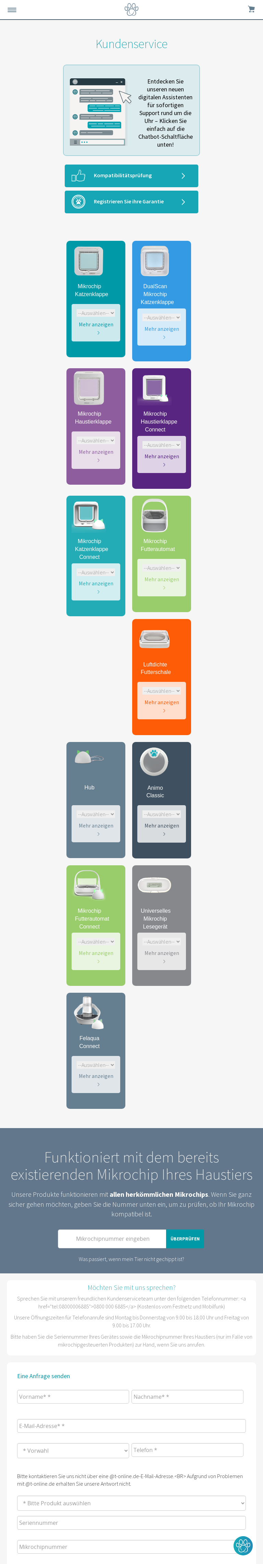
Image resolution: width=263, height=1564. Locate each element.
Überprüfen (185, 1239)
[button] (243, 1545)
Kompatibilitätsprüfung (123, 175)
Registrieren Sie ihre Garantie (129, 201)
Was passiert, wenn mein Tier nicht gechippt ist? (131, 1259)
